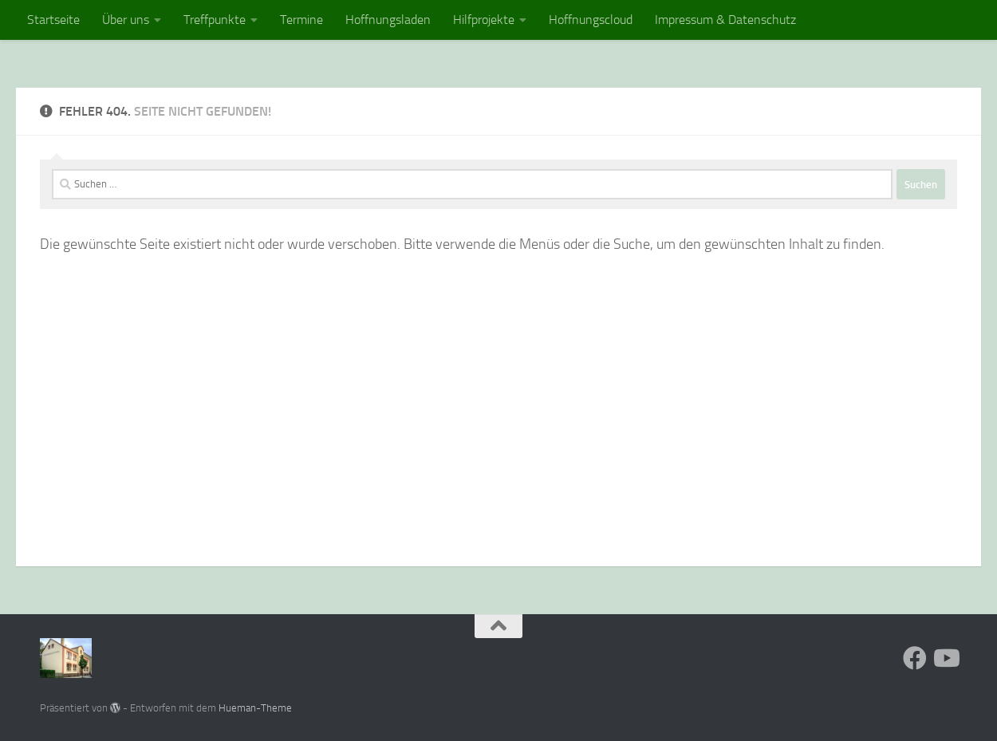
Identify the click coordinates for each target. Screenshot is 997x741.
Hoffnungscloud (590, 19)
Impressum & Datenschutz (725, 19)
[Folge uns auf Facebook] (915, 658)
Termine (301, 19)
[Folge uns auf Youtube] (945, 658)
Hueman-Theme (255, 708)
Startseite (53, 19)
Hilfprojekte (483, 19)
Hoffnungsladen (388, 19)
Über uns (125, 19)
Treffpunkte (214, 19)
